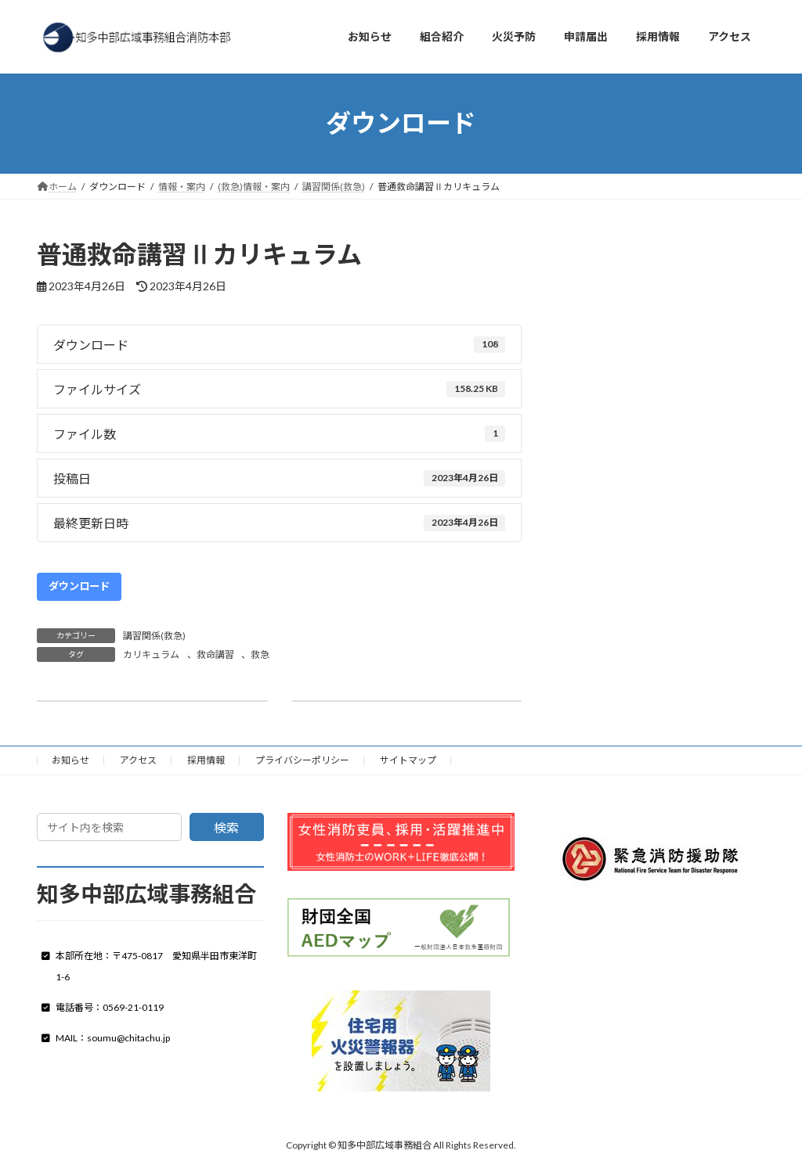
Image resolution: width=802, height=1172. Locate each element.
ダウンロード (79, 586)
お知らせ (70, 760)
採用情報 (206, 760)
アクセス (138, 760)
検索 (226, 827)
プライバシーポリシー (302, 760)
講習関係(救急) (154, 636)
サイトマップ (408, 760)
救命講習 (215, 654)
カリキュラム (151, 654)
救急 (260, 654)
